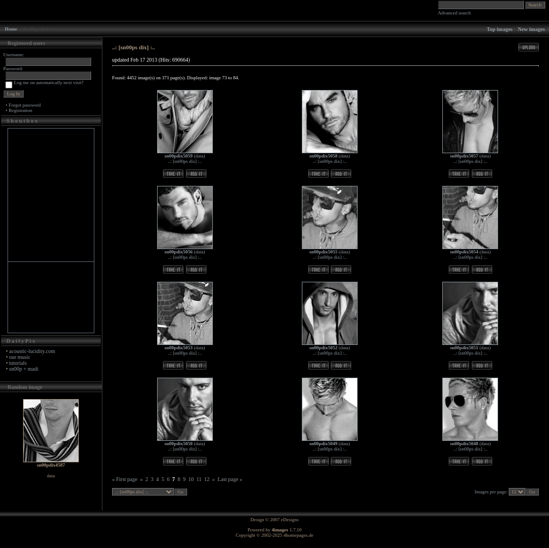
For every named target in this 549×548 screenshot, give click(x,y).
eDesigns (290, 519)
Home (11, 29)
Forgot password (25, 105)
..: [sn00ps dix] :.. (185, 161)
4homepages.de (299, 535)
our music (20, 357)
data (200, 156)
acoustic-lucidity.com (32, 351)
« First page (124, 479)
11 (199, 479)
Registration (20, 110)
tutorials (18, 363)
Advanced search (454, 13)
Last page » (230, 479)
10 (191, 479)
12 (207, 479)
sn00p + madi (24, 369)
